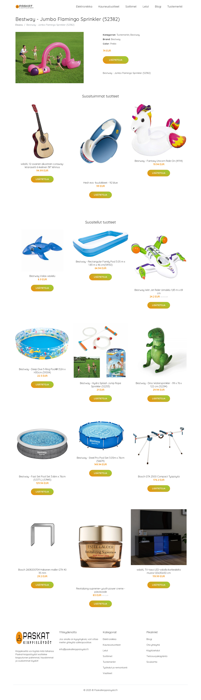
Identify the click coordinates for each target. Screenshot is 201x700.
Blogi (158, 9)
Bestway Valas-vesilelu (42, 280)
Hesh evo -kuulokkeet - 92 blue (100, 187)
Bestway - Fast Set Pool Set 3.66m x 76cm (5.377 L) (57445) (42, 483)
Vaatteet (107, 677)
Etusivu (19, 29)
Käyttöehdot (153, 655)
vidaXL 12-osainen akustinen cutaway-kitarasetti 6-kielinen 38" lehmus (42, 170)
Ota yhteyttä (153, 649)
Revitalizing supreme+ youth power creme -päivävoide (100, 595)
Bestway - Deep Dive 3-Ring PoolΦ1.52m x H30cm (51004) (42, 375)
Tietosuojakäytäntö (156, 660)
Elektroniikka (84, 9)
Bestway (135, 39)
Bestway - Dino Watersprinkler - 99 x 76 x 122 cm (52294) (159, 389)
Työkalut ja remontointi (115, 672)
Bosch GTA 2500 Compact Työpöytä (159, 481)
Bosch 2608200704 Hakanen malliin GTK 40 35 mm (42, 576)
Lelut (146, 9)
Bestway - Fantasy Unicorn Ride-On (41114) (159, 165)
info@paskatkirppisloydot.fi (74, 653)
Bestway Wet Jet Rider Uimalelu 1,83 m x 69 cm (159, 296)
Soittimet (131, 9)
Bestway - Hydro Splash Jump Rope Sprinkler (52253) (100, 389)
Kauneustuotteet (108, 9)
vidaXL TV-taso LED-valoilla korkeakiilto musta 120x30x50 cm (159, 576)
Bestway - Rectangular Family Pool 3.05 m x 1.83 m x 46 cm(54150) (100, 268)
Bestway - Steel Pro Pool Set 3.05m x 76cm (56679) (100, 464)
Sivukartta (151, 666)
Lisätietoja (115, 64)
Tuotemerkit (174, 9)
